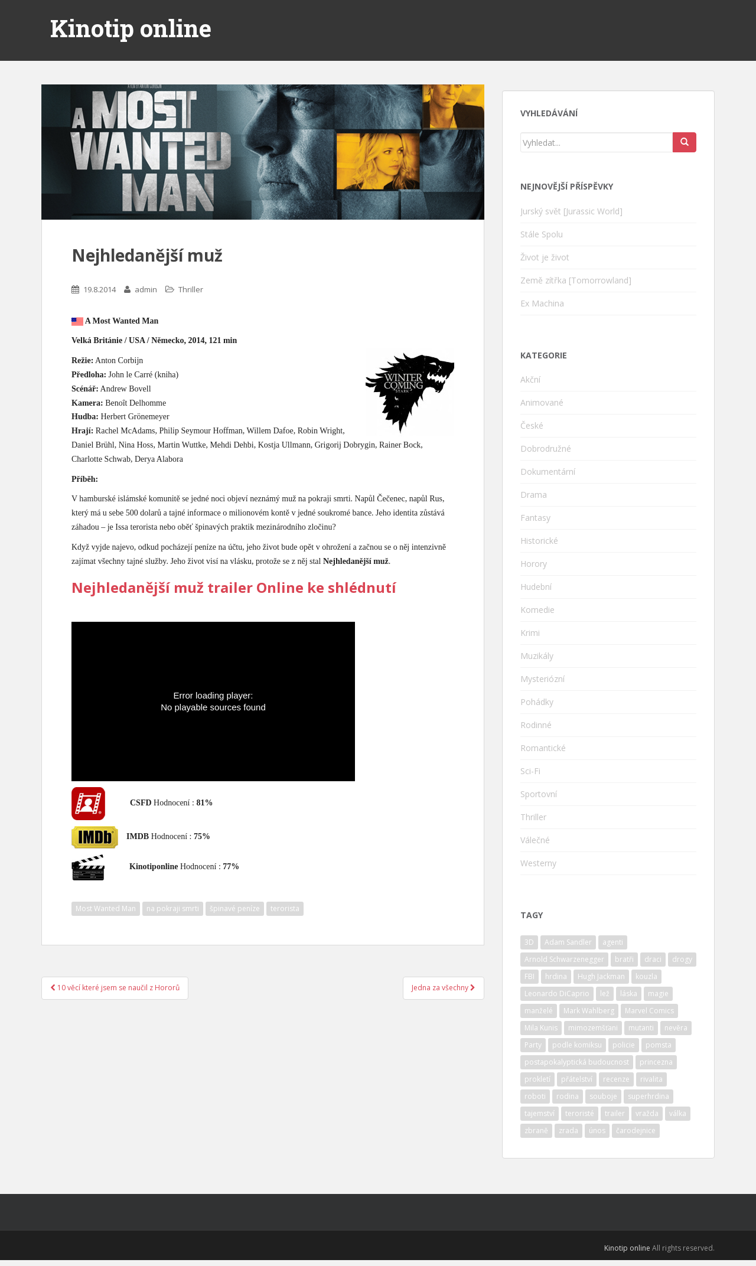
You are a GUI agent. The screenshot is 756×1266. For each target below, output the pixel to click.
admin (146, 289)
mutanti (641, 1028)
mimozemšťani (593, 1028)
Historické (539, 540)
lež (605, 993)
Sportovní (538, 794)
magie (658, 993)
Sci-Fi (530, 770)
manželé (538, 1011)
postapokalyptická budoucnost (576, 1062)
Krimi (530, 632)
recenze (616, 1079)
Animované (541, 402)
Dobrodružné (545, 448)
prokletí (537, 1079)
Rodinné (536, 724)
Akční (530, 379)
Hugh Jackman (601, 976)
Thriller (190, 289)
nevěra (675, 1028)
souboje (603, 1096)
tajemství (539, 1113)
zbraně (536, 1130)
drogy (682, 959)
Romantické (543, 747)
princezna (656, 1062)
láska (628, 993)
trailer (615, 1113)
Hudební (536, 586)
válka (677, 1113)
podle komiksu (577, 1045)
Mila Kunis (541, 1028)
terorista (285, 908)
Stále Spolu (541, 234)
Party (533, 1045)
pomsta (659, 1045)
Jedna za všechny (443, 988)
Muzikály (536, 655)
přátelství (576, 1079)
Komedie (537, 609)
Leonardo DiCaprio (556, 993)
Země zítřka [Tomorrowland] (575, 280)
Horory (533, 563)
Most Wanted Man (106, 908)
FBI (529, 976)
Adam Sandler (568, 942)
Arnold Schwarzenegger (564, 959)
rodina (567, 1096)
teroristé (579, 1113)
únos (597, 1130)
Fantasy (535, 517)
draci (653, 959)
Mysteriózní (542, 678)
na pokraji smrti (172, 908)
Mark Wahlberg (588, 1011)
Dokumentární (547, 471)
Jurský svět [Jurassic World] (571, 211)
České (531, 425)
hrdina (556, 976)
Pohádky (536, 701)
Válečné (535, 840)
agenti (612, 942)
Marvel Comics (649, 1011)
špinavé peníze (235, 908)
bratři (624, 959)
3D (529, 942)
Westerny (538, 863)
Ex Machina (542, 303)
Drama (533, 494)
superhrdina (648, 1096)
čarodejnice (636, 1130)
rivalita (651, 1079)
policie (623, 1045)
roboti (535, 1096)
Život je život (544, 257)
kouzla (646, 976)
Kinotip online (130, 28)
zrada (568, 1130)
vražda (647, 1113)
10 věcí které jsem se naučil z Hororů (115, 988)
